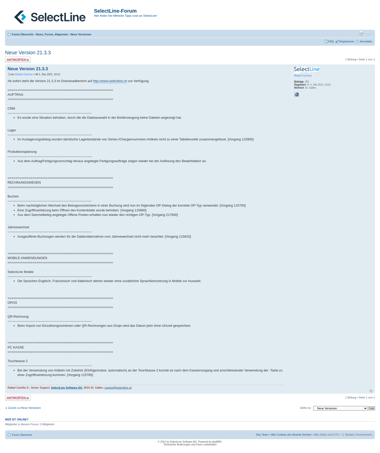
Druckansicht (361, 33)
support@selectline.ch (118, 387)
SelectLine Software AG (66, 387)
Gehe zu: (305, 407)
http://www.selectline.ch (110, 81)
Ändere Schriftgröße (368, 33)
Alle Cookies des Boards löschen (291, 434)
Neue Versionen (80, 34)
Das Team (262, 434)
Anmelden (366, 41)
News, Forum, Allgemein (52, 34)
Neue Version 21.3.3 (28, 52)
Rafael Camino (24, 74)
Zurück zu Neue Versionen (24, 407)
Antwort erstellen (18, 60)
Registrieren (346, 41)
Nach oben (371, 391)
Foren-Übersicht (22, 34)
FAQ (331, 41)
